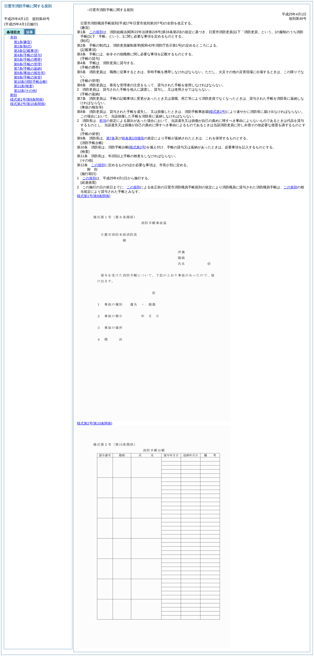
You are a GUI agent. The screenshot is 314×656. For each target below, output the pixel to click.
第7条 (110, 138)
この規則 (96, 32)
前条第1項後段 (133, 138)
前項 (102, 121)
